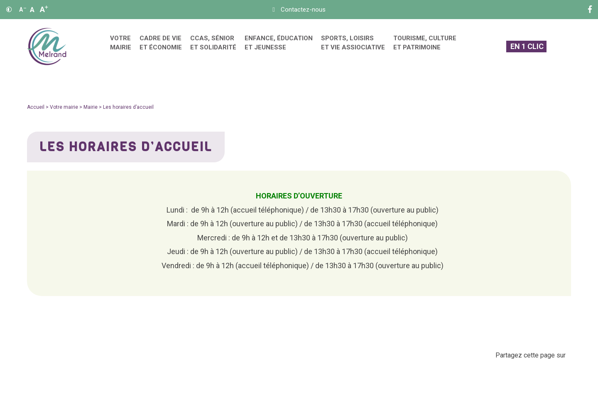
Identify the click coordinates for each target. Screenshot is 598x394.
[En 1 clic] (526, 46)
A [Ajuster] (32, 9)
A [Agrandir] (44, 9)
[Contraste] (9, 9)
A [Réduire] (22, 9)
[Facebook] (590, 9)
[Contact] (298, 9)
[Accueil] (46, 46)
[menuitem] (120, 46)
